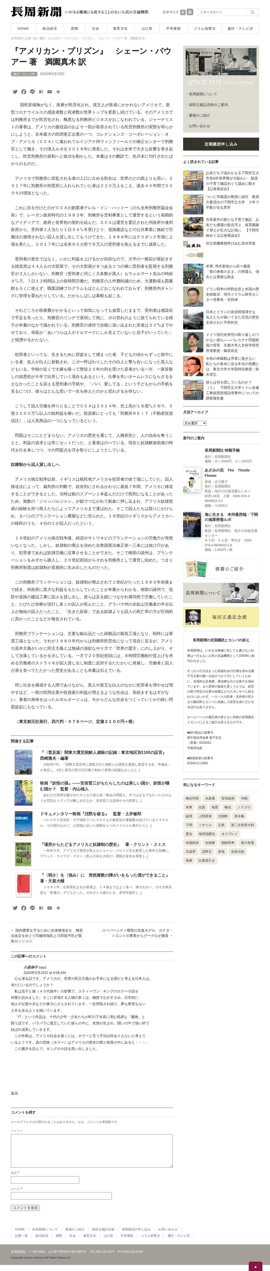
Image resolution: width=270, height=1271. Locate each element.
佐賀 (202, 807)
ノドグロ (243, 807)
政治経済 (50, 28)
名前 (15, 1179)
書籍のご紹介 (199, 115)
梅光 (227, 807)
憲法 (189, 834)
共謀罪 (191, 852)
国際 (74, 28)
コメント (17, 1130)
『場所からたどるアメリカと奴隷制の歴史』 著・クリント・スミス (103, 844)
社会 (96, 28)
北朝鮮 (223, 816)
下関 (189, 825)
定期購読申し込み (221, 144)
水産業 (210, 798)
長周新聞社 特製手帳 (222, 450)
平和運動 (173, 28)
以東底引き (207, 860)
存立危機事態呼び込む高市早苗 (231, 243)
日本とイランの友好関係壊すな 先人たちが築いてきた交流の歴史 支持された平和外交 (234, 317)
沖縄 (244, 798)
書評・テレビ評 (241, 28)
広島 (221, 825)
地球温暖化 (207, 834)
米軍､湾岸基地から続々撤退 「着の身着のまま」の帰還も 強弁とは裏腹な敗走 (232, 271)
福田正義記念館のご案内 (208, 105)
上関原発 (205, 816)
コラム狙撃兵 (205, 28)
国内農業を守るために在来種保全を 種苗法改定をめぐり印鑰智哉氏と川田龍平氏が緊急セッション (47, 935)
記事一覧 (21, 1242)
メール (16, 1195)
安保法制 (237, 852)
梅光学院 (192, 798)
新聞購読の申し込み (136, 1235)
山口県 (147, 28)
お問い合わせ (199, 126)
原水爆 (239, 816)
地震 (214, 807)
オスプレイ (229, 834)
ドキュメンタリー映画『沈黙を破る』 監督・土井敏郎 (90, 814)
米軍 (189, 807)
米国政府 (192, 843)
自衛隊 (210, 843)
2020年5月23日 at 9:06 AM (45, 973)
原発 (221, 852)
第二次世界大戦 (242, 825)
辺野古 (207, 852)
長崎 (189, 860)
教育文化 (120, 28)
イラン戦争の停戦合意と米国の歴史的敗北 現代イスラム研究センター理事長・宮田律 (232, 294)
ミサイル (205, 825)
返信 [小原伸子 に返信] (14, 1093)
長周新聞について (203, 94)
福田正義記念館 (103, 1235)
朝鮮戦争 (228, 843)
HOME (23, 28)
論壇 (189, 816)
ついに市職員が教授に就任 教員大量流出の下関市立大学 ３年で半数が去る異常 (232, 202)
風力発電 (247, 843)
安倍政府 (228, 798)
